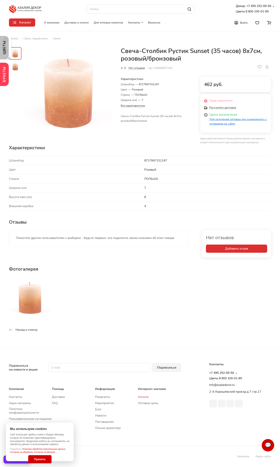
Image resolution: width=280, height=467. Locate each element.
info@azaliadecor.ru (221, 385)
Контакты (15, 397)
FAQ (55, 403)
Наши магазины (20, 403)
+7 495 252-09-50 (258, 6)
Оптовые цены (148, 403)
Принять (40, 459)
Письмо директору (108, 428)
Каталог (143, 397)
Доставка (58, 397)
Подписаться (166, 367)
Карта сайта (263, 456)
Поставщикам (104, 422)
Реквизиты (102, 397)
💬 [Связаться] (268, 445)
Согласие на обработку (21, 452)
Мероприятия (104, 403)
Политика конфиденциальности (24, 411)
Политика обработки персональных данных (44, 449)
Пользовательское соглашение (30, 419)
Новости (100, 416)
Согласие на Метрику (44, 452)
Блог (98, 409)
